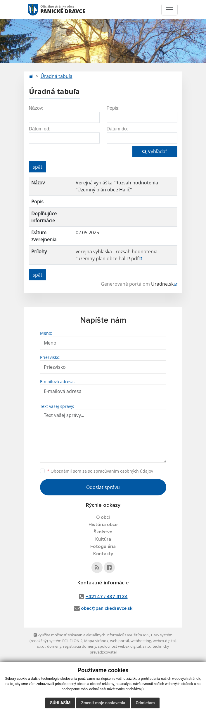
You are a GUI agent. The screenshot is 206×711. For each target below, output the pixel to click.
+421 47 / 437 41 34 (107, 596)
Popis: (113, 108)
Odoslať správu (103, 487)
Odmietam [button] (145, 702)
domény (54, 646)
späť (37, 167)
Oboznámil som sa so (100, 471)
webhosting (141, 640)
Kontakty (103, 553)
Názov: (36, 108)
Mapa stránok (96, 640)
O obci (103, 517)
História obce (103, 524)
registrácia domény (79, 646)
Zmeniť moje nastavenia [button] (103, 702)
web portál (119, 640)
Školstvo (103, 532)
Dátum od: (40, 128)
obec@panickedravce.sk (106, 608)
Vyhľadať (154, 151)
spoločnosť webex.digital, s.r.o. (124, 646)
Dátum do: (117, 128)
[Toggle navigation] (169, 9)
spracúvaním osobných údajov (123, 471)
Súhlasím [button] (60, 702)
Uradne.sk (162, 284)
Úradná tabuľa (56, 76)
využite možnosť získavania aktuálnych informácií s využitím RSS (91, 634)
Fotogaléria (103, 546)
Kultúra (103, 539)
